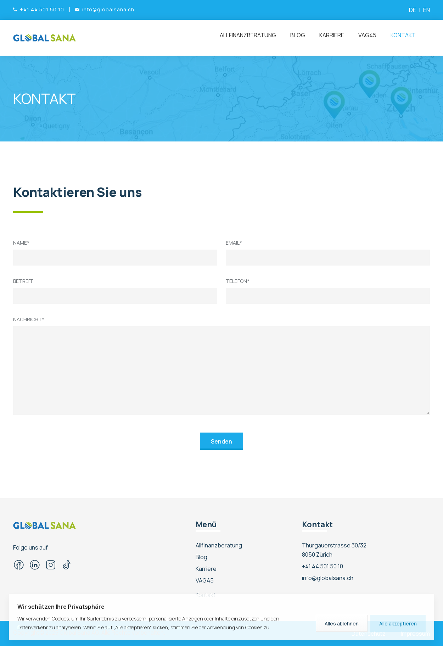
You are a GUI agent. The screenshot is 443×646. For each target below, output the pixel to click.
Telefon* (237, 281)
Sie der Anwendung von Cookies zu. (230, 627)
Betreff (23, 281)
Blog (297, 35)
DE (412, 10)
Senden (221, 441)
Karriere (331, 35)
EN (426, 10)
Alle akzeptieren (398, 623)
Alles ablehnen (342, 623)
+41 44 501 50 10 (322, 566)
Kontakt (403, 35)
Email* (234, 242)
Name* (21, 242)
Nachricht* (28, 319)
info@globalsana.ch (327, 578)
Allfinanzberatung (248, 35)
